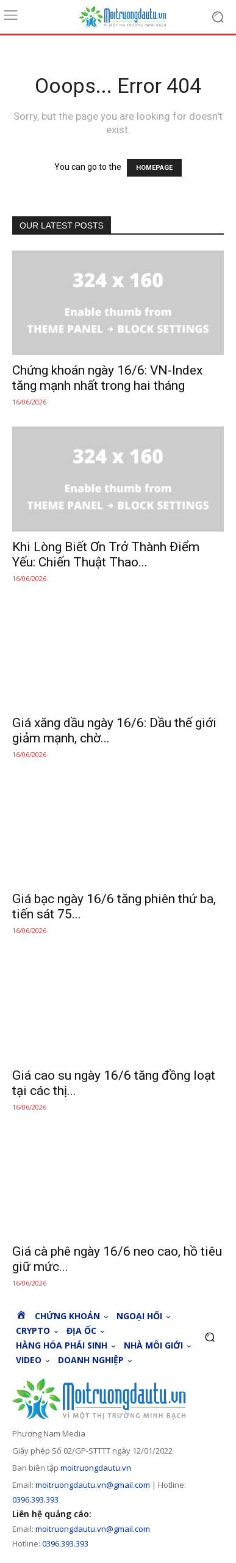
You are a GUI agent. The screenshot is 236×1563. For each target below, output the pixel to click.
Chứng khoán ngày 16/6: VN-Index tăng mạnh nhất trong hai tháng (107, 378)
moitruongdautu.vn (95, 1467)
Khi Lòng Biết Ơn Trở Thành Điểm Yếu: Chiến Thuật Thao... (105, 554)
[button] (209, 1337)
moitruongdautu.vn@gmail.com (92, 1484)
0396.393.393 (35, 1499)
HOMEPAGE (154, 168)
